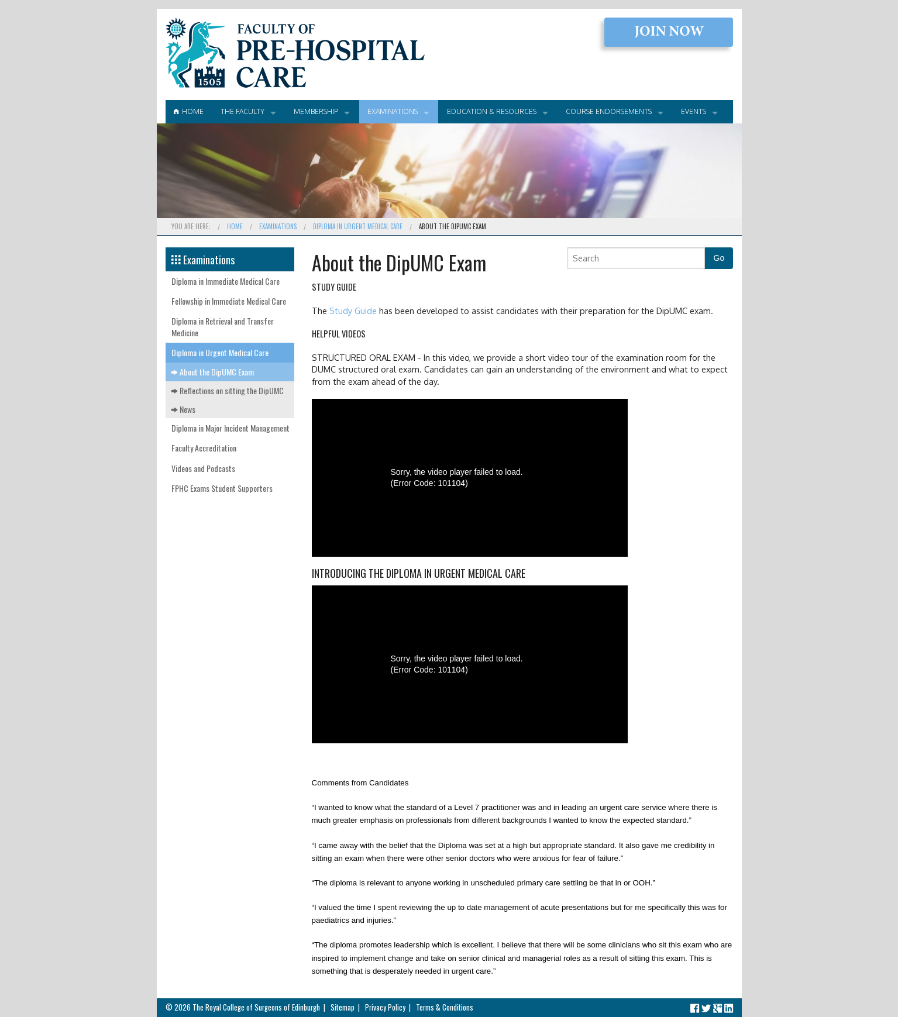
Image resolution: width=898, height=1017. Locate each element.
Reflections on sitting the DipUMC (227, 390)
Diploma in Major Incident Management (230, 428)
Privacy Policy (385, 1007)
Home (189, 111)
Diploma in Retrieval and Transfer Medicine (222, 327)
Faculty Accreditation (203, 448)
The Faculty (242, 111)
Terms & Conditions (444, 1007)
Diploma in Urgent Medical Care (357, 226)
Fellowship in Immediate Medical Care (228, 301)
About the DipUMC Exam (212, 372)
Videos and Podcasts (203, 468)
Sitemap (343, 1007)
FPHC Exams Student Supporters (222, 488)
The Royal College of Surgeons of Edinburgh (256, 1007)
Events (693, 111)
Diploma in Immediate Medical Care (225, 281)
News (183, 409)
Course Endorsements (609, 111)
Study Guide (353, 310)
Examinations (392, 111)
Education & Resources (491, 111)
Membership (316, 111)
